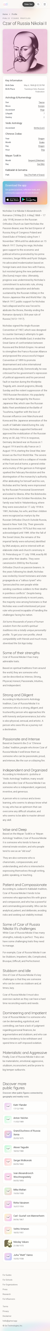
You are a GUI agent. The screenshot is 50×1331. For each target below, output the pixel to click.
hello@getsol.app (10, 1321)
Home (5, 14)
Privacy (6, 1311)
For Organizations (10, 1285)
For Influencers (9, 1299)
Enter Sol (28, 4)
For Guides (7, 1275)
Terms (5, 1306)
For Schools (7, 1280)
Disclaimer (7, 1316)
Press (5, 1289)
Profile (14, 14)
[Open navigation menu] (44, 4)
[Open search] (38, 4)
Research (7, 1294)
